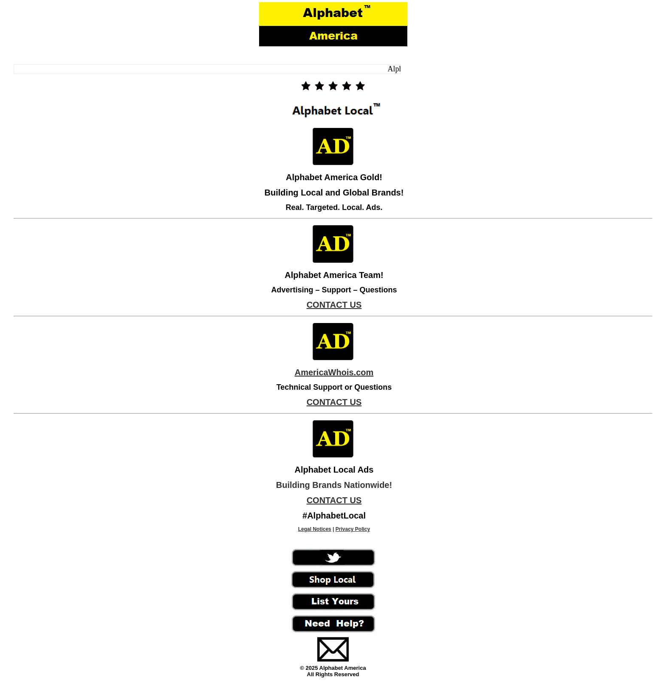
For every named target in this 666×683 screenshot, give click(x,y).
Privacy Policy (353, 529)
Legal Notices (314, 529)
